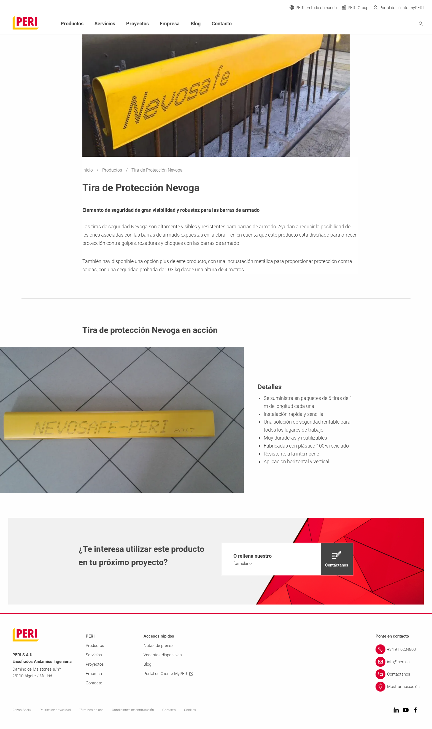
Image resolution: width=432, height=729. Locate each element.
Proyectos (137, 23)
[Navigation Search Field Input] (391, 23)
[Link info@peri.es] (398, 662)
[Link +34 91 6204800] (398, 649)
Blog (196, 23)
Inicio (88, 170)
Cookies (190, 710)
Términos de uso (91, 710)
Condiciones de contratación (133, 710)
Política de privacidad (55, 710)
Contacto (222, 23)
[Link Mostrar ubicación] (398, 687)
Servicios (104, 23)
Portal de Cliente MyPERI (168, 673)
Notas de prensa (159, 645)
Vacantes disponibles (163, 654)
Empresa (170, 23)
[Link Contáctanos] (398, 674)
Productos (112, 170)
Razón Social (21, 710)
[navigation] (287, 559)
